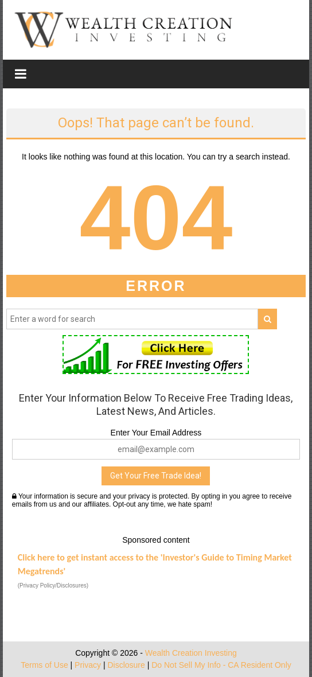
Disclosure (126, 665)
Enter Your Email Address (156, 432)
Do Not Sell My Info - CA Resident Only (221, 665)
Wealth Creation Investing (191, 652)
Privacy (88, 665)
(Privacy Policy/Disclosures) (53, 585)
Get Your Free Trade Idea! (155, 475)
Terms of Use (44, 665)
